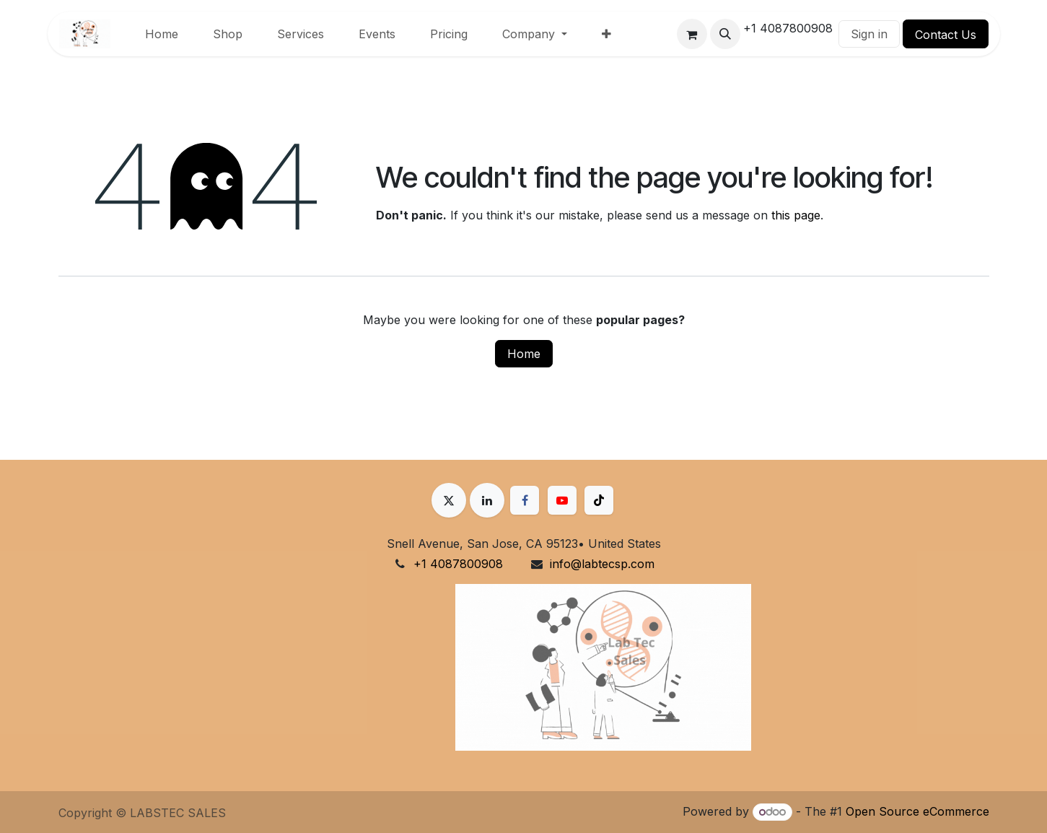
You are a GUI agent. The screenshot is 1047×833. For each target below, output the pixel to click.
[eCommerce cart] (692, 34)
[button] (725, 34)
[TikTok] (598, 500)
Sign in (869, 34)
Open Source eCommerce (917, 811)
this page (795, 215)
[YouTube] (562, 500)
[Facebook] (524, 500)
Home (523, 353)
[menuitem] (162, 33)
